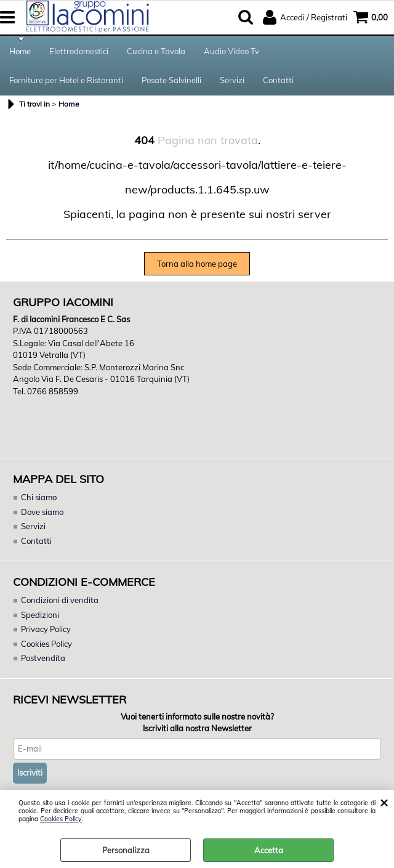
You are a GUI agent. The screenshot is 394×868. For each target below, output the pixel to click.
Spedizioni (40, 617)
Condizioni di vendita (59, 602)
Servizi (232, 82)
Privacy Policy (46, 631)
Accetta (268, 850)
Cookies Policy (61, 819)
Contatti (278, 82)
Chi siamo (39, 500)
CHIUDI (384, 802)
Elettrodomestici (78, 52)
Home (20, 52)
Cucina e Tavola (156, 52)
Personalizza (126, 850)
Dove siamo (42, 514)
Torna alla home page (197, 266)
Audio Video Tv (231, 52)
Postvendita (43, 660)
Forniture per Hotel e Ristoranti (66, 82)
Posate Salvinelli (171, 82)
